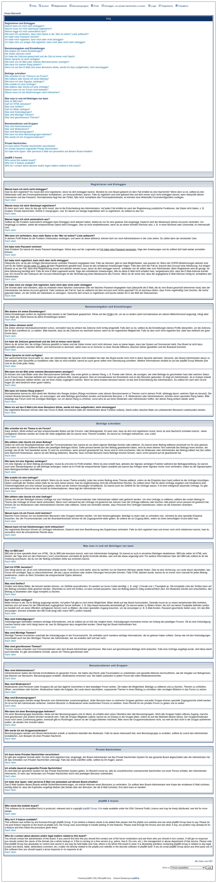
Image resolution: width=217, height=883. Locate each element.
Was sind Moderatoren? (17, 129)
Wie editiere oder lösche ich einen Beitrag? (27, 79)
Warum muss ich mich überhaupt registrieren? (28, 28)
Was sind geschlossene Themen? (22, 117)
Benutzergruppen (78, 6)
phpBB (88, 878)
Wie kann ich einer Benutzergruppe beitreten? (28, 134)
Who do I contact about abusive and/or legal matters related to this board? (43, 165)
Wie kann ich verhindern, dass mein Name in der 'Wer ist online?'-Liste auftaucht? (47, 34)
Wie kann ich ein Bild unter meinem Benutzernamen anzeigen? (37, 62)
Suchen (44, 6)
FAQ (32, 6)
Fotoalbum (181, 6)
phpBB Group (90, 808)
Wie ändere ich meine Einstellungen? (24, 51)
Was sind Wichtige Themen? (19, 114)
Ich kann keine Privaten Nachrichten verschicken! (30, 146)
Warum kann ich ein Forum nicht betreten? (26, 89)
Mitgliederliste (59, 6)
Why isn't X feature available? (20, 163)
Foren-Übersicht (12, 13)
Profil (95, 6)
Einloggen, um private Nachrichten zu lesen (123, 6)
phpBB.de (135, 878)
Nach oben (10, 200)
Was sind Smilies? (14, 106)
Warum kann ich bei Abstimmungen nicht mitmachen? (32, 92)
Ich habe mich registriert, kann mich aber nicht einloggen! (34, 39)
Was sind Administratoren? (18, 126)
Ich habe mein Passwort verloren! (22, 36)
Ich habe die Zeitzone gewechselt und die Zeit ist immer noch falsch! (40, 56)
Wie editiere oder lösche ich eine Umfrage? (27, 87)
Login (152, 6)
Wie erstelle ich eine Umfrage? (20, 84)
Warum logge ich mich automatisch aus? (25, 31)
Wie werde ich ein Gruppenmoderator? (25, 137)
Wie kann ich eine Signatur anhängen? (25, 81)
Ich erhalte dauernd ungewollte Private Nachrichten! (31, 148)
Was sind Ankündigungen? (18, 112)
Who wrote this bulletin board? (20, 160)
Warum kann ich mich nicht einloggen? (25, 26)
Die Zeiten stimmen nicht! (18, 53)
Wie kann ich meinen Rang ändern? (23, 64)
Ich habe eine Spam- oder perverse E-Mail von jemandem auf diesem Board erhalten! (49, 151)
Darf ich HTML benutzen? (18, 104)
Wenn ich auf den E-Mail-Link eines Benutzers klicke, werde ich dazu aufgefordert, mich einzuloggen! (56, 67)
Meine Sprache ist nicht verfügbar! (22, 59)
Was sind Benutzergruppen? (19, 131)
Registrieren (166, 6)
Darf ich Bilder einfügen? (17, 109)
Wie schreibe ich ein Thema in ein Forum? (26, 76)
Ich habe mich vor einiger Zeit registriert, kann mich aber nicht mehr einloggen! (45, 42)
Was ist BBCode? (14, 101)
